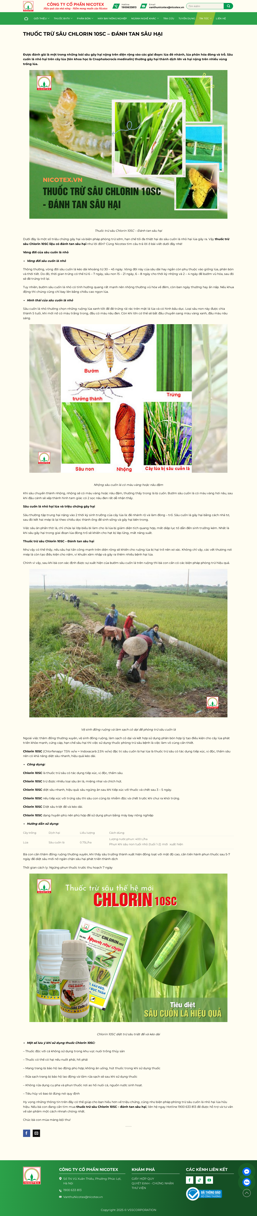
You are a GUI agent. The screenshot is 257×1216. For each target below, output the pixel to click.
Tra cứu (168, 18)
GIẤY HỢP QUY (143, 1178)
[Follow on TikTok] (199, 1180)
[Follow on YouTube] (209, 1180)
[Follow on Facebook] (189, 1180)
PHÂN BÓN (85, 18)
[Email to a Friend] (36, 1133)
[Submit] (228, 6)
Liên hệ (221, 18)
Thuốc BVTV (63, 18)
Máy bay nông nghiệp (112, 18)
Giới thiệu (42, 18)
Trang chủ (25, 18)
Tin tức (205, 18)
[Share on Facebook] (26, 1133)
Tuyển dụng (187, 18)
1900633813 (129, 7)
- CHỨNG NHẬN (153, 1183)
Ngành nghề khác (145, 18)
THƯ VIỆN (139, 1188)
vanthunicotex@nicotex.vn (166, 7)
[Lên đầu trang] (247, 1193)
